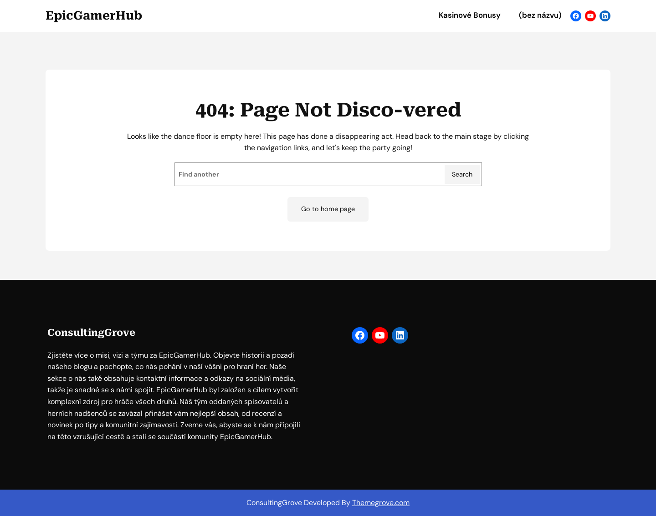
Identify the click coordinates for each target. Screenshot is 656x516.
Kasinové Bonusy (470, 15)
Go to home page (328, 209)
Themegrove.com (381, 502)
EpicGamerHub (94, 15)
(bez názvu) (540, 15)
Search (462, 174)
